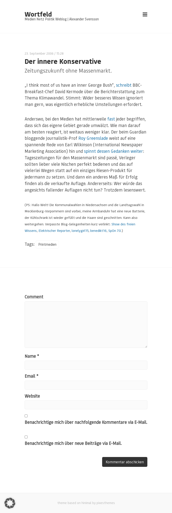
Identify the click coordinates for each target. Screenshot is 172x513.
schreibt (123, 85)
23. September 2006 (39, 53)
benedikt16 (98, 230)
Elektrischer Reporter (54, 230)
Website (32, 396)
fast (111, 119)
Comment (34, 297)
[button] (10, 503)
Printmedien (47, 244)
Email (31, 376)
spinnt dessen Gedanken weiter (113, 151)
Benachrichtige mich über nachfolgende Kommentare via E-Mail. (86, 422)
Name (32, 356)
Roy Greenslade (93, 138)
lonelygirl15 (80, 230)
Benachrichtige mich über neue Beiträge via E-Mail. (73, 443)
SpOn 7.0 (114, 230)
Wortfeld (38, 14)
